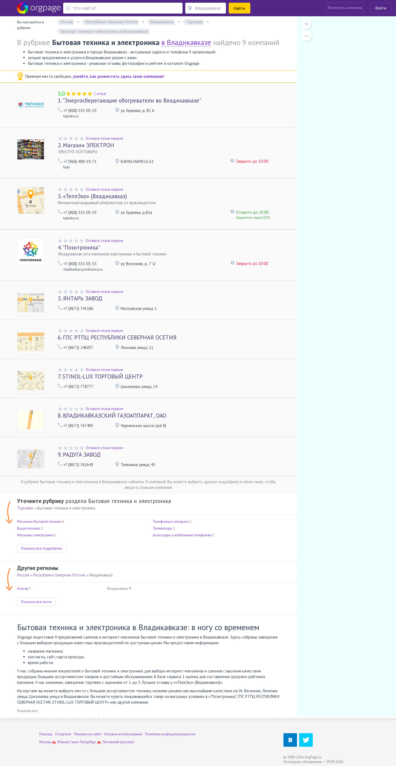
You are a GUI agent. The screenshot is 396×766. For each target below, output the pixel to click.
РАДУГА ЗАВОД (79, 454)
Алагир (22, 588)
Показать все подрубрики (41, 548)
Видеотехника (28, 528)
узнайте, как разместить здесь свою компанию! (118, 76)
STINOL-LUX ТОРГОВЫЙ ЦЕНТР (100, 376)
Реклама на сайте (87, 734)
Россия (23, 575)
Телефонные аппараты (171, 521)
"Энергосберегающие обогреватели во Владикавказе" (129, 100)
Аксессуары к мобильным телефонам (182, 535)
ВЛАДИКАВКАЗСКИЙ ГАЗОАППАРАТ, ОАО (112, 415)
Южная (63, 742)
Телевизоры (162, 528)
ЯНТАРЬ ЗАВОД (80, 298)
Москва (45, 742)
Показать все (27, 711)
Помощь (45, 734)
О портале (63, 734)
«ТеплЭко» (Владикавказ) (92, 196)
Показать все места (36, 602)
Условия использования (123, 734)
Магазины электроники (35, 535)
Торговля (25, 508)
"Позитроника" (79, 247)
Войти (380, 8)
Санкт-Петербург (83, 742)
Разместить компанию (345, 7)
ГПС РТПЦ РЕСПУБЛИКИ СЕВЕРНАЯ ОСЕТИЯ (117, 337)
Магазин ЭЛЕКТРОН (86, 145)
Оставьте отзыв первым (104, 138)
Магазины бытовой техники (39, 521)
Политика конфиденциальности (170, 734)
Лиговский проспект (118, 742)
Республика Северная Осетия (59, 575)
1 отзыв (100, 93)
